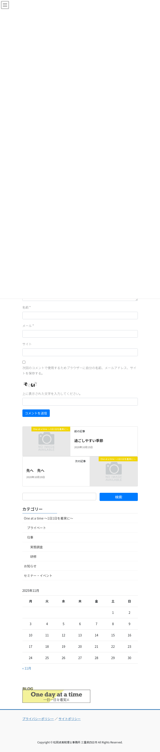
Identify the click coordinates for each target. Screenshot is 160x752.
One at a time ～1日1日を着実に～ (48, 518)
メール (28, 325)
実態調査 (36, 547)
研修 (33, 556)
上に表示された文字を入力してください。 (52, 393)
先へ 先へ (35, 470)
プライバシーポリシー (38, 718)
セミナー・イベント (38, 575)
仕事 (30, 537)
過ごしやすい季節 (88, 440)
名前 (26, 307)
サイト (27, 344)
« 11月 (26, 668)
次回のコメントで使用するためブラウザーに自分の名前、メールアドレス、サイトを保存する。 (79, 370)
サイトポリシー (70, 718)
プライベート (36, 527)
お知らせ (30, 566)
